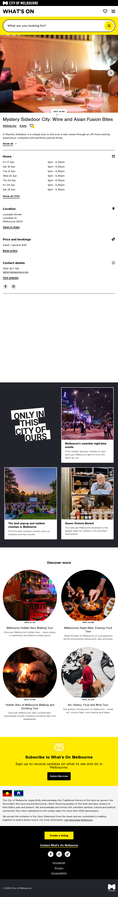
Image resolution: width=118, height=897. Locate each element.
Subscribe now (59, 776)
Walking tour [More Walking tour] (9, 125)
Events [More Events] (23, 125)
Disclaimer (59, 862)
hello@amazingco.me (15, 272)
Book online (10, 250)
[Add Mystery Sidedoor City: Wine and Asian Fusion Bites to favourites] (32, 126)
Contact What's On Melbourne (59, 845)
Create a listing (59, 835)
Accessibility (59, 873)
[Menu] (113, 11)
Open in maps (11, 227)
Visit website (10, 277)
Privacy (59, 868)
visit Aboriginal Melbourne (78, 820)
